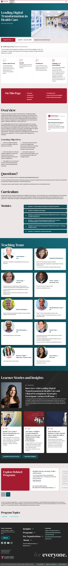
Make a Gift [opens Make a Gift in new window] (26, 545)
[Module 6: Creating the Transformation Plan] (45, 231)
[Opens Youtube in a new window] (8, 543)
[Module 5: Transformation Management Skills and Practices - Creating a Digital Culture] (45, 226)
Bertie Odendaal (21, 309)
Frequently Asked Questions (53, 532)
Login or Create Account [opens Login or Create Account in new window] (52, 530)
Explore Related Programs (54, 97)
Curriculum (30, 97)
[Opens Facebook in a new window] (2, 543)
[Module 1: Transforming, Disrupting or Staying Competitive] (45, 206)
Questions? (30, 95)
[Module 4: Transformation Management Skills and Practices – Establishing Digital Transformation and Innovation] (45, 221)
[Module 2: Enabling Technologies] (45, 210)
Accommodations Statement (53, 536)
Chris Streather (21, 330)
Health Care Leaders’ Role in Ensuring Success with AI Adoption (11, 433)
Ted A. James (53, 280)
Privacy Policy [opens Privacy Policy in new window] (61, 564)
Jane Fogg (19, 280)
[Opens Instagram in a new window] (11, 543)
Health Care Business (14, 516)
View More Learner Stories (11, 456)
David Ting (52, 330)
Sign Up (5, 538)
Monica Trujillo (21, 355)
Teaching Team (51, 93)
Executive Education (54, 119)
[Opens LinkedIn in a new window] (5, 543)
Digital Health (4, 516)
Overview (29, 93)
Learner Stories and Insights (54, 95)
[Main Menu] (66, 2)
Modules (29, 99)
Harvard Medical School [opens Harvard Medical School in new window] (29, 543)
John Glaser (20, 256)
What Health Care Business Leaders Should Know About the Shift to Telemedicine (56, 434)
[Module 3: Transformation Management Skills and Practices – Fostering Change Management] (45, 215)
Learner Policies (49, 534)
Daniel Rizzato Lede (55, 307)
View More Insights (30, 456)
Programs (28, 532)
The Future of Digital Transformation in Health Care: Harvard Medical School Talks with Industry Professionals (32, 436)
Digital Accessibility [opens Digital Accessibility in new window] (51, 564)
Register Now (7, 39)
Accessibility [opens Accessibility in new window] (40, 564)
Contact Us (48, 539)
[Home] (4, 2)
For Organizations (32, 536)
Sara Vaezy (53, 355)
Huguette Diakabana (56, 258)
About (26, 540)
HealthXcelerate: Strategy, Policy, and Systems (44, 472)
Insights (27, 528)
